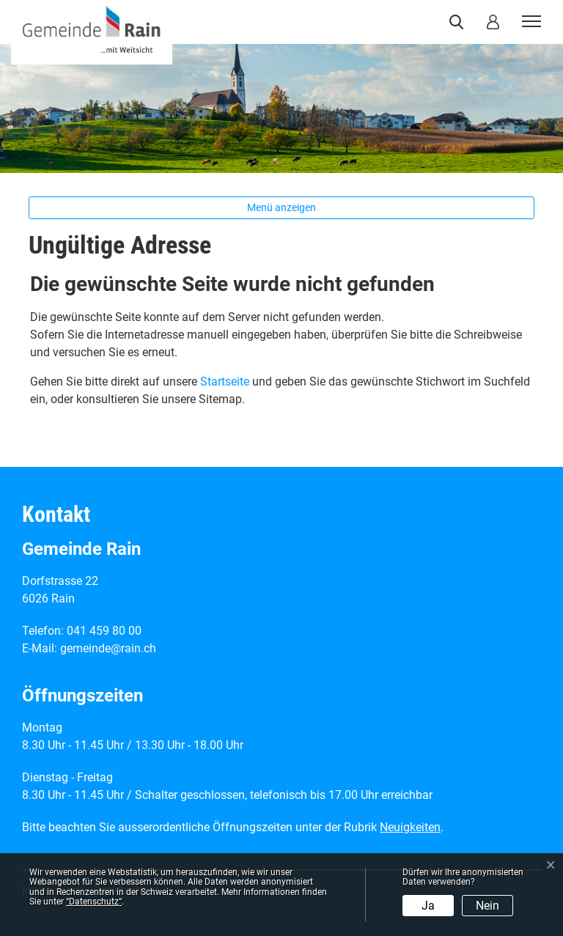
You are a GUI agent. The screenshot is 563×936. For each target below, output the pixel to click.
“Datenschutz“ (94, 901)
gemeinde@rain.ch (108, 648)
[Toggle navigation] (529, 22)
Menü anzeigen (281, 207)
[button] (459, 22)
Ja (428, 906)
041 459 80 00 (104, 631)
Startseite (224, 381)
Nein (487, 906)
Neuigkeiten (410, 827)
